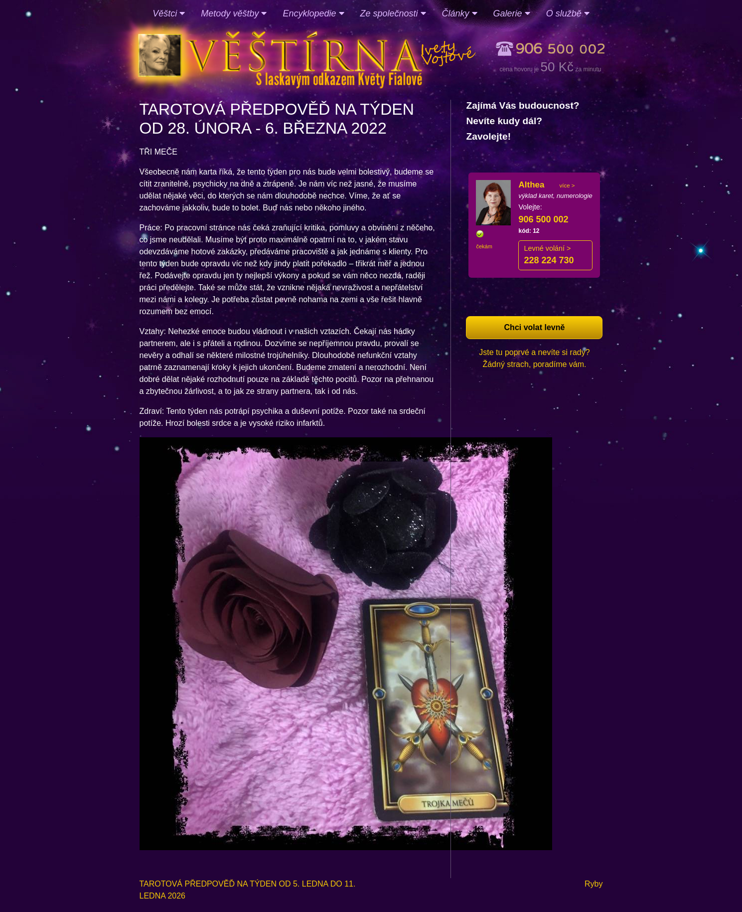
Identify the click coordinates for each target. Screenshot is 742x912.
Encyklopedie (313, 13)
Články (459, 13)
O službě (568, 13)
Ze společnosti (393, 13)
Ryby (593, 884)
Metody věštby (234, 13)
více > (567, 185)
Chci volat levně (534, 327)
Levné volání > (547, 248)
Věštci (168, 13)
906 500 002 (543, 219)
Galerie (511, 13)
